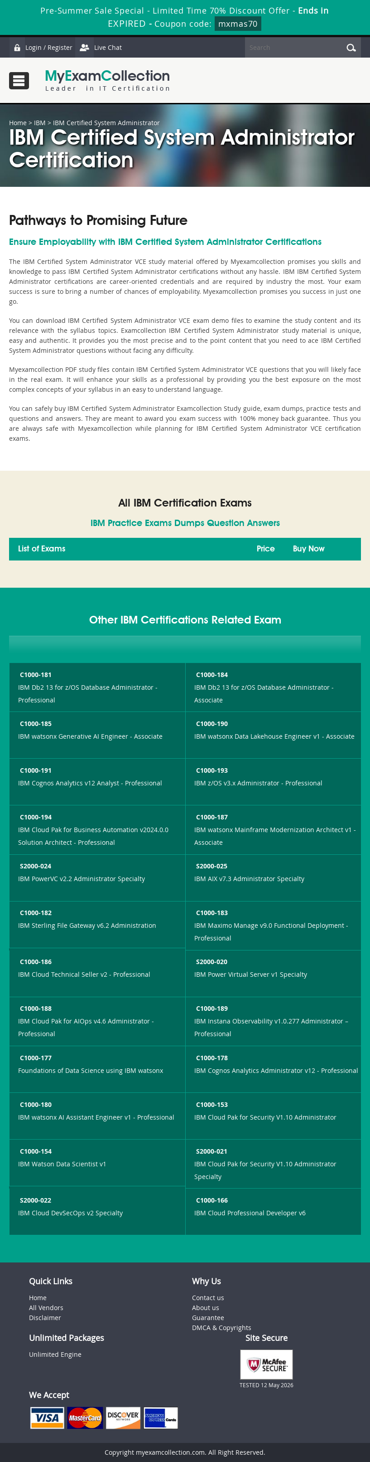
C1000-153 (211, 1104)
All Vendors (46, 1307)
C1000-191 (35, 770)
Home (18, 122)
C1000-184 (211, 674)
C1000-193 (211, 770)
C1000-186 (35, 961)
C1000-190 (211, 723)
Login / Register (40, 47)
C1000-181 (35, 674)
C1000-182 (35, 912)
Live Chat (98, 47)
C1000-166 (211, 1200)
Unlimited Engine (55, 1354)
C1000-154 (35, 1151)
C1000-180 (35, 1104)
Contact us (208, 1297)
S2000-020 (210, 961)
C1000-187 (211, 817)
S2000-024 (34, 866)
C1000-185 (35, 723)
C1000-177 (35, 1057)
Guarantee (208, 1317)
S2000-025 (210, 866)
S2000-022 (34, 1200)
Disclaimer (45, 1317)
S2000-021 (210, 1151)
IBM (40, 122)
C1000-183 (211, 912)
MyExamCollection (107, 80)
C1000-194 (35, 817)
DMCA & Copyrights (221, 1327)
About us (205, 1307)
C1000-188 (35, 1008)
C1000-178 (211, 1057)
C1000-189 (211, 1008)
